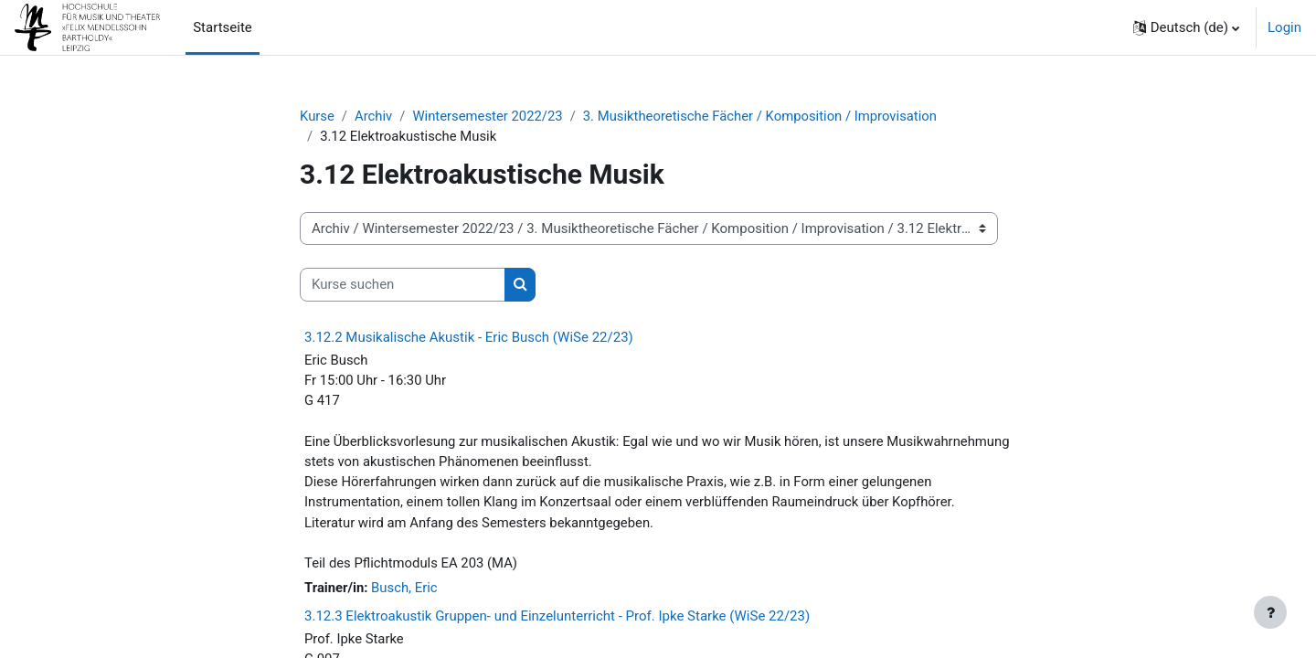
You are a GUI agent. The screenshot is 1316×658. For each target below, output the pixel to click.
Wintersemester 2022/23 (489, 116)
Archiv (375, 116)
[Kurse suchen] (402, 285)
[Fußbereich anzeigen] (1270, 612)
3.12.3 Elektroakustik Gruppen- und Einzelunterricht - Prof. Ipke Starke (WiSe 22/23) (557, 618)
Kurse (317, 116)
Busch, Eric (405, 591)
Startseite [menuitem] (222, 27)
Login (1284, 27)
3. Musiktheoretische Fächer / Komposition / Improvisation (765, 116)
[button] (1186, 27)
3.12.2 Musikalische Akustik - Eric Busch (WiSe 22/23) (468, 337)
